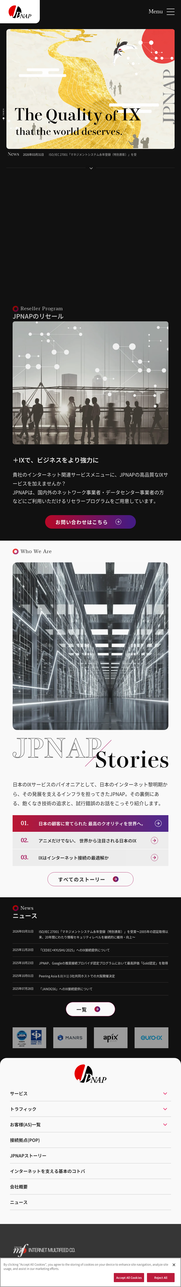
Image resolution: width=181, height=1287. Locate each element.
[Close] (174, 1266)
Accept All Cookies (129, 1279)
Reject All (160, 1279)
